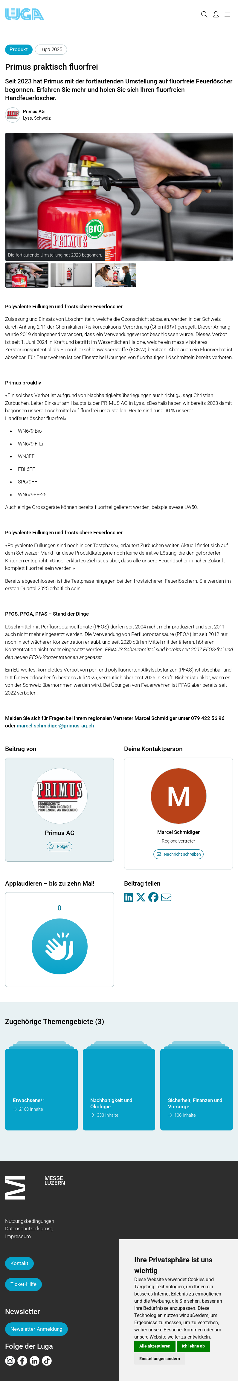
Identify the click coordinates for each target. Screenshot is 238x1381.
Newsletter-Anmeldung (36, 1329)
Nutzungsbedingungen (29, 1221)
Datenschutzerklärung (29, 1229)
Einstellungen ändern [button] (159, 1358)
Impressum (18, 1236)
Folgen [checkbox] (59, 846)
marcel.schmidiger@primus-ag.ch (55, 726)
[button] (26, 275)
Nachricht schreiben (178, 854)
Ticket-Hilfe (23, 1284)
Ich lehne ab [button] (193, 1346)
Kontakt (19, 1263)
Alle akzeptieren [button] (154, 1346)
